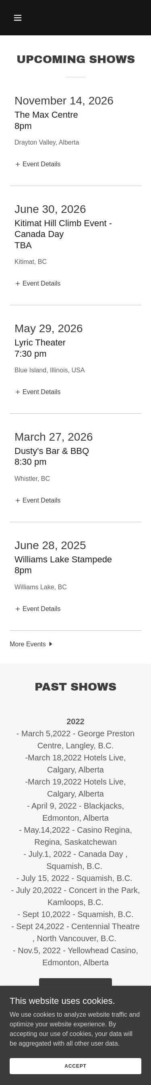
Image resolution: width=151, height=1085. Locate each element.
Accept (75, 1066)
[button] (25, 18)
